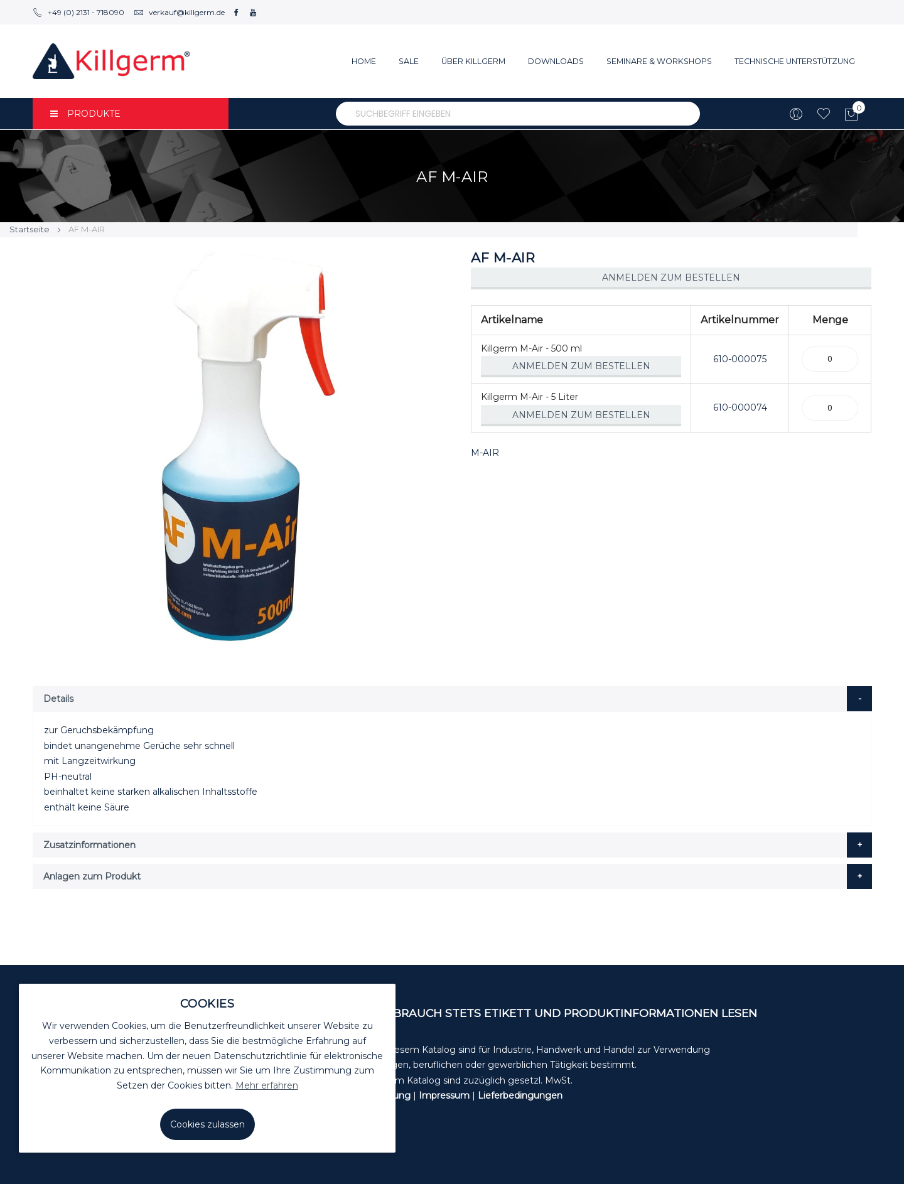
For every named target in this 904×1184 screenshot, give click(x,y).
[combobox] (517, 113)
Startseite (29, 229)
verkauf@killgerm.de (179, 12)
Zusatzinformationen (89, 845)
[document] (207, 1068)
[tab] (452, 698)
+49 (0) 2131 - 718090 (78, 12)
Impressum (444, 1095)
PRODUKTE (85, 113)
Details (58, 698)
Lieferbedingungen (520, 1095)
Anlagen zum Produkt (92, 876)
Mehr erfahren (266, 1085)
